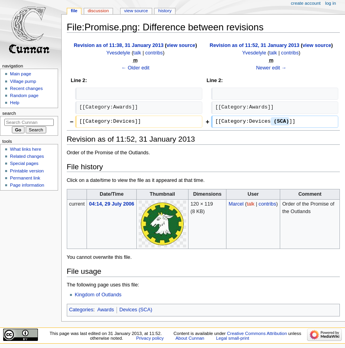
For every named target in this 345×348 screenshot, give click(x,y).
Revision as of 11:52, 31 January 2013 (255, 45)
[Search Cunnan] (29, 122)
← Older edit (135, 68)
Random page (24, 95)
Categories (81, 309)
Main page (20, 73)
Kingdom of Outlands (98, 294)
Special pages (24, 163)
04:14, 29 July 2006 (111, 204)
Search (9, 113)
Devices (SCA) (135, 309)
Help (14, 102)
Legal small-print (232, 338)
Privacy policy (150, 338)
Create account (305, 3)
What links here (25, 149)
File (74, 10)
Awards (105, 309)
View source (136, 10)
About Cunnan (189, 338)
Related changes (27, 156)
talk (137, 53)
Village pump (23, 81)
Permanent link (25, 178)
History (165, 10)
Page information (27, 185)
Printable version (26, 170)
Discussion (98, 10)
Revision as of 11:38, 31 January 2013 (119, 45)
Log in (330, 3)
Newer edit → (271, 68)
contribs (153, 53)
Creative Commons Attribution (257, 333)
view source (181, 45)
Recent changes (26, 88)
